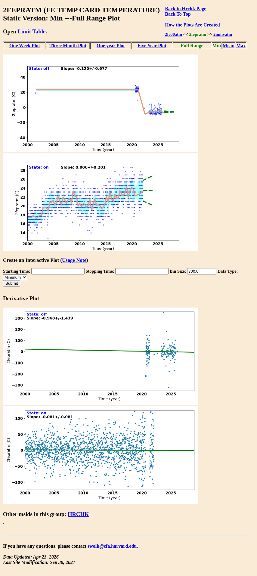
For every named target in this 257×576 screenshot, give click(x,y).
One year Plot (111, 45)
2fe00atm (173, 34)
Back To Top (177, 14)
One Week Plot (24, 45)
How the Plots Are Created (192, 24)
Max (241, 45)
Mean (228, 45)
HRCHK (78, 514)
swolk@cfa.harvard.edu (112, 546)
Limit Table (31, 31)
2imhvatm (222, 34)
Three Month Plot (67, 45)
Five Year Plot (152, 45)
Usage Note (74, 260)
